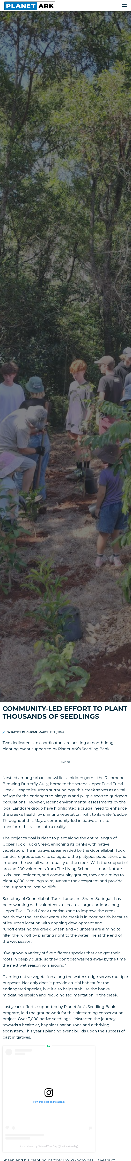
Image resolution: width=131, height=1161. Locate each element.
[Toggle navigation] (125, 5)
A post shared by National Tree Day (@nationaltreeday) (48, 1146)
